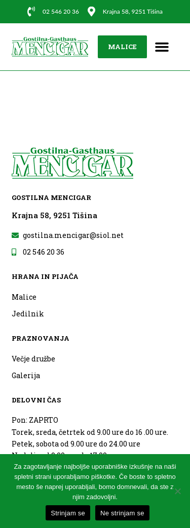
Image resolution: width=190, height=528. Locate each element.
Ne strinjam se (122, 513)
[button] (162, 47)
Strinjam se (68, 513)
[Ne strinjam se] (177, 491)
